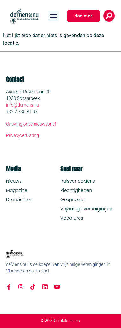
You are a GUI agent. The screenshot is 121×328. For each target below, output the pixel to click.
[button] (53, 16)
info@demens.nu (22, 105)
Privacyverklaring (22, 135)
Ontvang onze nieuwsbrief (31, 124)
